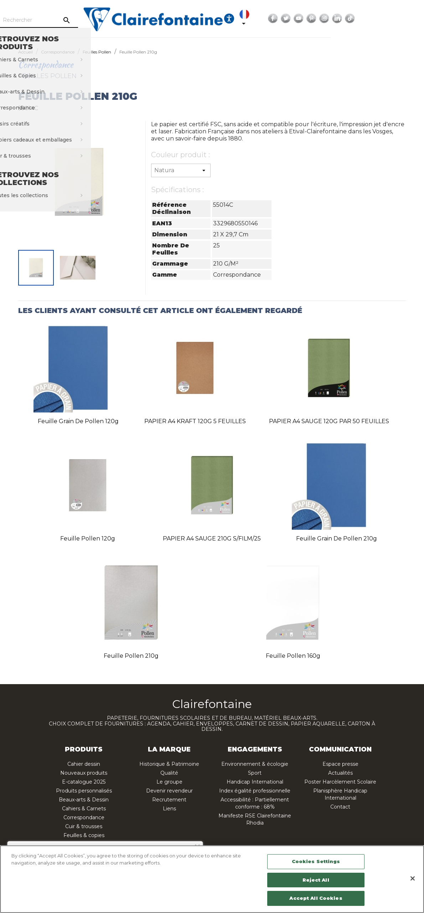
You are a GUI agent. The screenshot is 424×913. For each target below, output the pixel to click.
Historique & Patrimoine (169, 764)
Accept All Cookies (315, 898)
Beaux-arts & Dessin (84, 799)
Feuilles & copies (83, 835)
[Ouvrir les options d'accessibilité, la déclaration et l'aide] (282, 19)
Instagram (377, 18)
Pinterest (364, 18)
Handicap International (255, 782)
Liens (169, 808)
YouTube (351, 18)
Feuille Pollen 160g (293, 655)
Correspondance (83, 817)
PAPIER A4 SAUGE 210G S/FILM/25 (212, 538)
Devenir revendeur (169, 791)
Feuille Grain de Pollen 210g (336, 538)
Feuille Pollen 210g (131, 655)
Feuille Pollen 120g (87, 538)
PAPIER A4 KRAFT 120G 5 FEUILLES (195, 421)
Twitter (339, 18)
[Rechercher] (86, 20)
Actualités (340, 773)
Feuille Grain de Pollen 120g (78, 421)
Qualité (169, 773)
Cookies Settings (316, 861)
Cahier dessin (83, 764)
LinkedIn (390, 18)
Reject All (316, 880)
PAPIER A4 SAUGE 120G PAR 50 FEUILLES (329, 421)
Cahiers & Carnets (84, 808)
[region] (212, 879)
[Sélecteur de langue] (299, 18)
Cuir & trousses (83, 826)
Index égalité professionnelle (254, 791)
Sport (255, 773)
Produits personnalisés (84, 791)
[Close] (412, 878)
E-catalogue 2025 (83, 782)
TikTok (403, 18)
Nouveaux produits (83, 773)
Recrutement (169, 799)
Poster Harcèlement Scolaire (340, 782)
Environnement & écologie (254, 764)
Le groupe (169, 782)
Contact (340, 807)
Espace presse (340, 764)
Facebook (326, 18)
